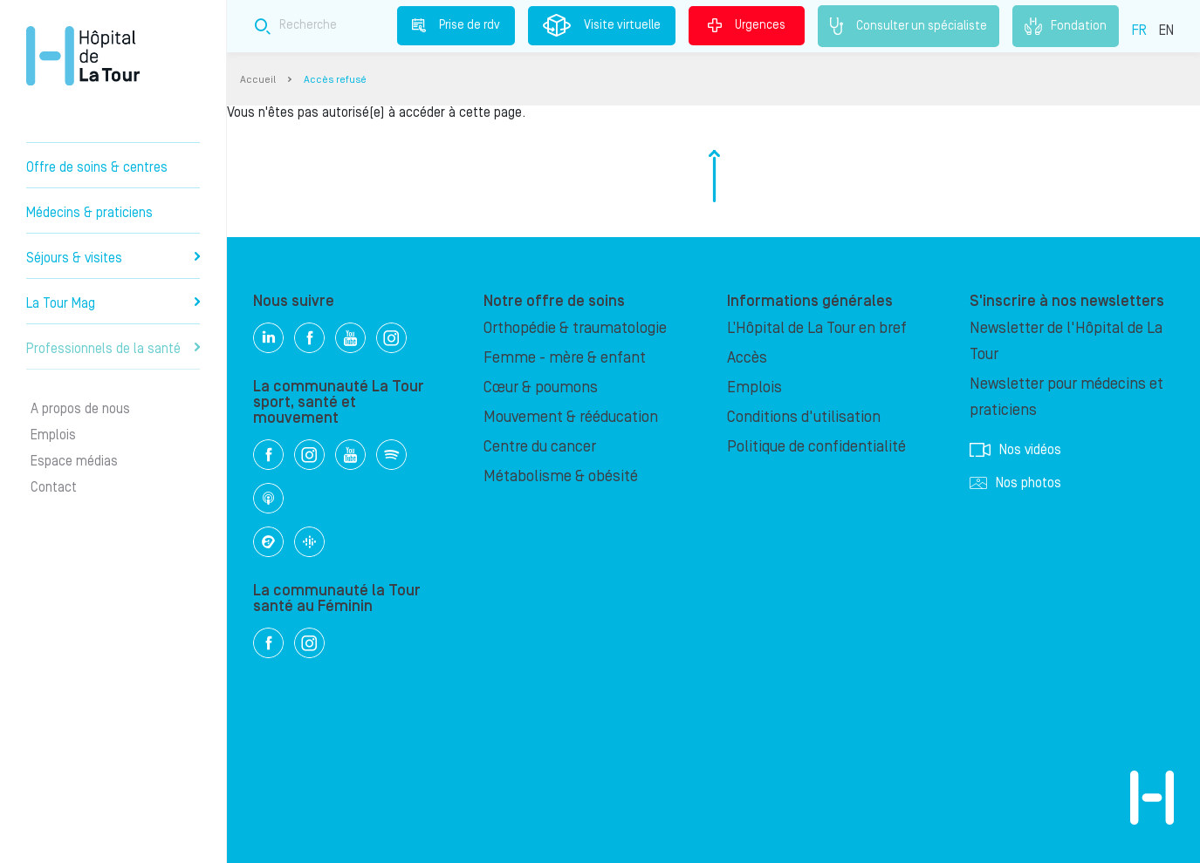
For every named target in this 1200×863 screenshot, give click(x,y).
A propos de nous (80, 409)
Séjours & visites (113, 258)
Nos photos (1015, 483)
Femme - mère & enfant (564, 358)
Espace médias (74, 461)
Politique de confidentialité (816, 447)
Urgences (746, 25)
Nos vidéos (1015, 450)
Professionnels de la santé (113, 349)
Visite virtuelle (602, 25)
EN (1166, 30)
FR (1139, 30)
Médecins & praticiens (89, 213)
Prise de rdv (456, 25)
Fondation (1066, 26)
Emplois (53, 435)
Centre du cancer (539, 447)
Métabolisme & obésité (560, 476)
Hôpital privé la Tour (83, 55)
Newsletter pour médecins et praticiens (1066, 397)
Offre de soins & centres (97, 167)
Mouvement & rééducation (570, 417)
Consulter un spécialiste (908, 26)
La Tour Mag (113, 303)
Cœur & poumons (540, 387)
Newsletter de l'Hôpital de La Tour (1066, 341)
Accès (747, 358)
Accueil (258, 79)
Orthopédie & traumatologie (575, 328)
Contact (54, 487)
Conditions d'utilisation (804, 417)
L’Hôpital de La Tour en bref (817, 328)
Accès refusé (335, 79)
